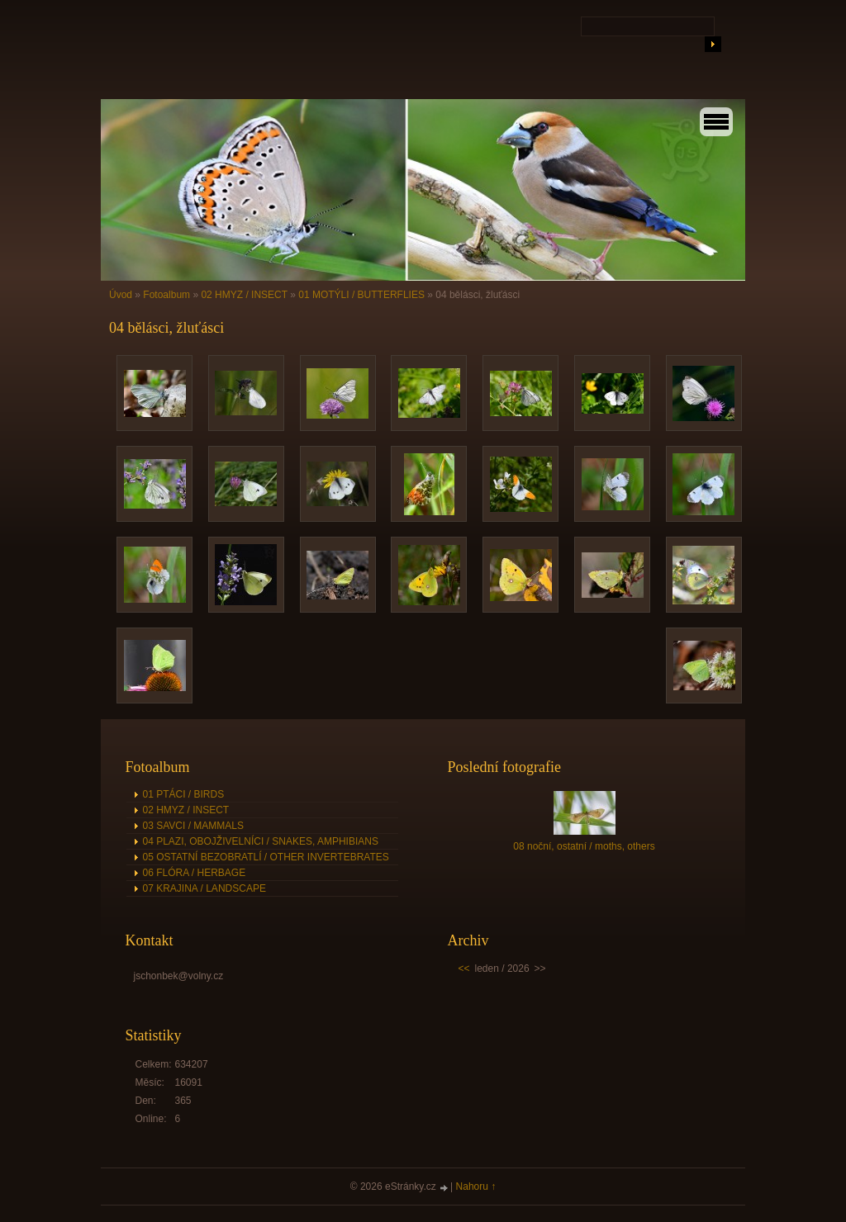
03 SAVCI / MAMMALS (193, 825)
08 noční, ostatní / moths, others (583, 846)
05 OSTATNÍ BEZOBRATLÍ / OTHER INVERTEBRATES (266, 857)
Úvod (120, 295)
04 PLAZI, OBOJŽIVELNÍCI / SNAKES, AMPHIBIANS (260, 841)
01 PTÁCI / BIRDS (184, 794)
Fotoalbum (166, 295)
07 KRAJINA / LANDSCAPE (204, 888)
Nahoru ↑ (476, 1186)
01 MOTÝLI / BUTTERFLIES (361, 295)
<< (464, 968)
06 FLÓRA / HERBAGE (194, 873)
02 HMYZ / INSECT (244, 295)
